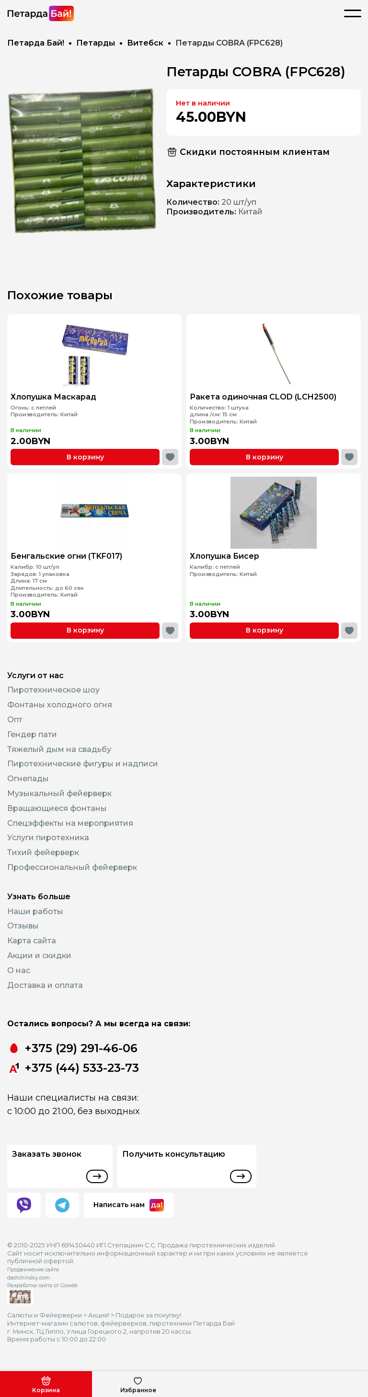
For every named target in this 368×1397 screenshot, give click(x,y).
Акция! (98, 1315)
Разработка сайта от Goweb (42, 1285)
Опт (15, 719)
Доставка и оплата (45, 985)
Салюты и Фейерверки (44, 1315)
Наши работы (35, 911)
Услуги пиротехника (48, 837)
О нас (18, 970)
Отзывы (23, 925)
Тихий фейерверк (43, 852)
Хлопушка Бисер (234, 553)
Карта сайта (31, 940)
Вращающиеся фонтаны (57, 808)
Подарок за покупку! (148, 1315)
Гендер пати (32, 734)
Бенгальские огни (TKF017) (72, 553)
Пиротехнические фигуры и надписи (82, 763)
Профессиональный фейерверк (72, 867)
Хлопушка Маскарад (53, 396)
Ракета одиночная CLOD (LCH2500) (263, 396)
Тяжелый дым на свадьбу (59, 749)
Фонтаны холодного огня (59, 704)
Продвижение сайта (33, 1270)
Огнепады (28, 778)
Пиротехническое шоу (53, 689)
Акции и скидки (39, 955)
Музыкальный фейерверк (59, 793)
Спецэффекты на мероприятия (70, 823)
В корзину (85, 457)
